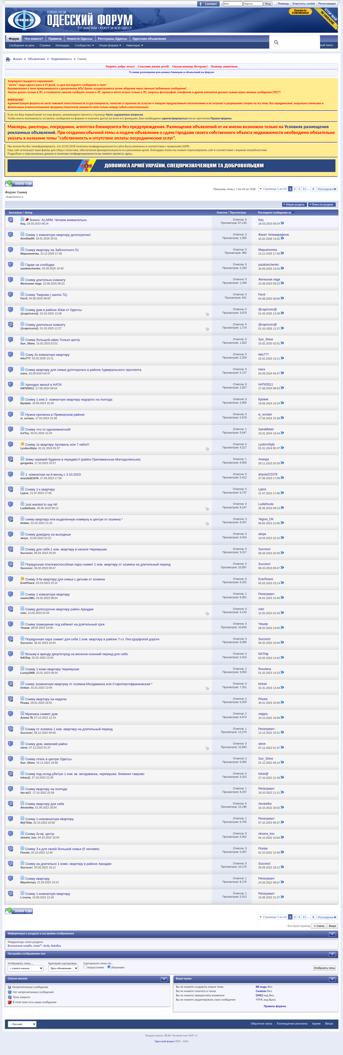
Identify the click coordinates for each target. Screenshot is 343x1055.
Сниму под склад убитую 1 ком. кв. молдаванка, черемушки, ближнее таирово (85, 774)
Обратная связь (261, 1023)
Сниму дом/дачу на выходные (48, 534)
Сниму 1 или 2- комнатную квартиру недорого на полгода (68, 399)
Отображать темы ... (20, 963)
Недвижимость (61, 59)
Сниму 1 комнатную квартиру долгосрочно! (58, 235)
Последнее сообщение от (276, 212)
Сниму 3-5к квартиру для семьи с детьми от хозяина (65, 579)
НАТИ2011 (27, 388)
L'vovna (25, 897)
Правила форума (275, 1006)
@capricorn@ (29, 313)
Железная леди (30, 283)
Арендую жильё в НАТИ (43, 384)
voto (23, 612)
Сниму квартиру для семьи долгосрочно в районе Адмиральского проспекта (83, 370)
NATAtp (25, 657)
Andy (46, 945)
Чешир (25, 627)
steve (23, 747)
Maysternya (28, 882)
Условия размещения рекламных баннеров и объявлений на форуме (171, 72)
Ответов (222, 212)
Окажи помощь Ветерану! (190, 66)
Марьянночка (29, 253)
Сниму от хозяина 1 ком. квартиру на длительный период (69, 729)
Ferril (23, 298)
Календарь (62, 45)
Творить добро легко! (120, 66)
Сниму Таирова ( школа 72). (46, 295)
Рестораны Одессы (112, 39)
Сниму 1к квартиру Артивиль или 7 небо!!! (57, 444)
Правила (55, 39)
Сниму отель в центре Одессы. (49, 759)
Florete (25, 852)
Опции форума (108, 45)
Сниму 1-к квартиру (40, 489)
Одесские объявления (149, 39)
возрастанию (93, 967)
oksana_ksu (28, 837)
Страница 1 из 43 (275, 189)
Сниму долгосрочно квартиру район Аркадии (59, 609)
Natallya (56, 945)
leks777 (25, 358)
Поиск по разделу (322, 204)
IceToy (24, 433)
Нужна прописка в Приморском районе (55, 414)
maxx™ (37, 945)
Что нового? (33, 39)
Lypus (24, 493)
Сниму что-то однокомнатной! (48, 429)
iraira (23, 373)
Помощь (283, 3)
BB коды (261, 987)
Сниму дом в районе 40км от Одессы (53, 310)
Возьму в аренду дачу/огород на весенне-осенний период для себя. (77, 654)
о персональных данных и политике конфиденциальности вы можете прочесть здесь (77, 153)
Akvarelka (26, 807)
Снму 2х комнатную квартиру (47, 355)
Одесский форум (164, 1041)
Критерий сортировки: (62, 963)
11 (304, 189)
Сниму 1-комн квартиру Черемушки (52, 669)
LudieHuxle (27, 508)
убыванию (116, 967)
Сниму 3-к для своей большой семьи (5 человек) (62, 849)
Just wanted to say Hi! (41, 504)
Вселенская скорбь (20, 945)
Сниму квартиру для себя (44, 804)
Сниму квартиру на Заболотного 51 (52, 250)
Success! (26, 552)
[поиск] (294, 42)
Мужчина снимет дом (41, 714)
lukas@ (25, 777)
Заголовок (15, 212)
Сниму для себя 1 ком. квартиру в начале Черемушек (66, 549)
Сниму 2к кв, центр (39, 834)
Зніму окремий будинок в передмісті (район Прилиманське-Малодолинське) (83, 459)
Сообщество (83, 45)
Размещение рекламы (292, 1023)
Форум (14, 39)
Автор (28, 212)
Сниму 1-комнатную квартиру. (48, 894)
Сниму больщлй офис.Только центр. (53, 340)
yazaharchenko (30, 268)
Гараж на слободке (39, 265)
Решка (24, 702)
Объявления (36, 59)
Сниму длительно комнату (45, 280)
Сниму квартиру (37, 879)
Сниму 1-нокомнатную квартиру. (49, 819)
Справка (45, 45)
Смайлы (261, 991)
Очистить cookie (303, 3)
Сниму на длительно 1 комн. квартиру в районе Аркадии (68, 864)
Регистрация (327, 3)
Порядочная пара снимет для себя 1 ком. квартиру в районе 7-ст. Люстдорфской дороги (92, 639)
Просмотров (238, 212)
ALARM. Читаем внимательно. (64, 220)
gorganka (26, 463)
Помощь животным (224, 66)
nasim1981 (27, 598)
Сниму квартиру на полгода (46, 789)
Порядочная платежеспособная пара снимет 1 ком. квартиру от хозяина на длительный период (98, 564)
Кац (22, 223)
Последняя (327, 189)
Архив (316, 1023)
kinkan (24, 522)
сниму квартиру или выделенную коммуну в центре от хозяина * (74, 519)
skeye (24, 538)
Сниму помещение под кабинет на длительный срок (65, 624)
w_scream (27, 418)
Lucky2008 (27, 672)
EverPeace (27, 582)
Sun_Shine (27, 343)
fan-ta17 (25, 792)
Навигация (133, 45)
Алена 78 (26, 717)
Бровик (25, 403)
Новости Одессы (79, 39)
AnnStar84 (27, 238)
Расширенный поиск (320, 45)
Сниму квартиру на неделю (46, 699)
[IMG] (259, 995)
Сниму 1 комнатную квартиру (47, 594)
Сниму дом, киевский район (46, 744)
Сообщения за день (22, 45)
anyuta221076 (29, 478)
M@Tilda (26, 822)
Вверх (332, 926)
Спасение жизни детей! (153, 66)
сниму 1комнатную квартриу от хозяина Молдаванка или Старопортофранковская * (89, 684)
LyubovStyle (28, 448)
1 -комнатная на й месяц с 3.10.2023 (53, 474)
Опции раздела (295, 204)
